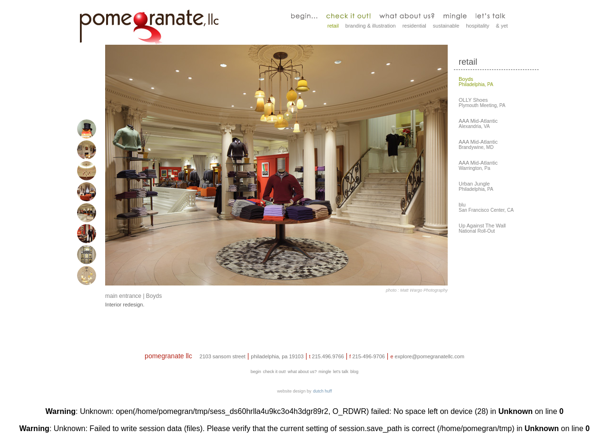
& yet (502, 26)
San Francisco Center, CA (486, 207)
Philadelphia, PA (476, 82)
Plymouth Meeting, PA (482, 103)
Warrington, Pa (478, 165)
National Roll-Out (482, 228)
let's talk (340, 371)
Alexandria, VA (478, 123)
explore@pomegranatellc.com (429, 356)
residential (414, 26)
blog (354, 371)
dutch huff (322, 391)
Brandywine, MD (478, 144)
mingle (325, 371)
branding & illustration (370, 26)
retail (333, 26)
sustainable (446, 26)
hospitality (477, 26)
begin (256, 371)
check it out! (274, 371)
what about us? (302, 371)
